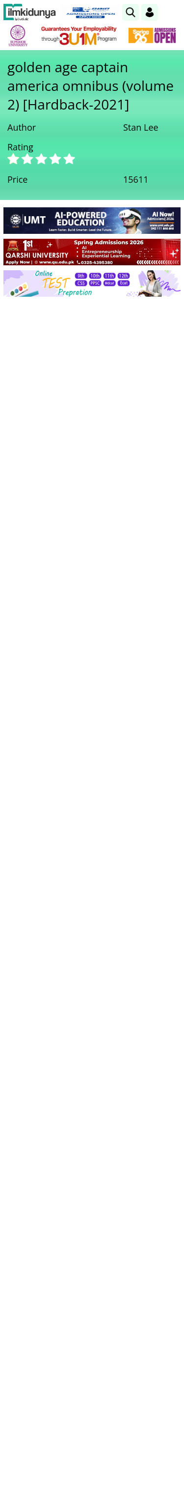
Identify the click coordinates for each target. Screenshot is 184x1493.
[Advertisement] (92, 401)
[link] (130, 12)
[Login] (149, 12)
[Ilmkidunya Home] (29, 12)
